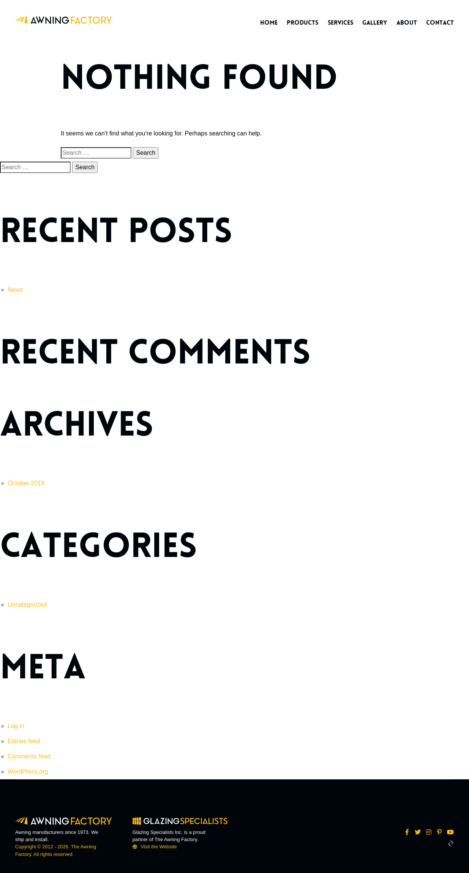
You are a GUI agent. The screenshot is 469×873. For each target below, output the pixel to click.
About (406, 23)
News (15, 289)
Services (340, 23)
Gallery (374, 23)
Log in (16, 726)
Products (302, 23)
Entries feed (24, 741)
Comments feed (29, 756)
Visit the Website (159, 846)
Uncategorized (27, 604)
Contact (440, 23)
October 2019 (26, 483)
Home (269, 23)
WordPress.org (28, 771)
